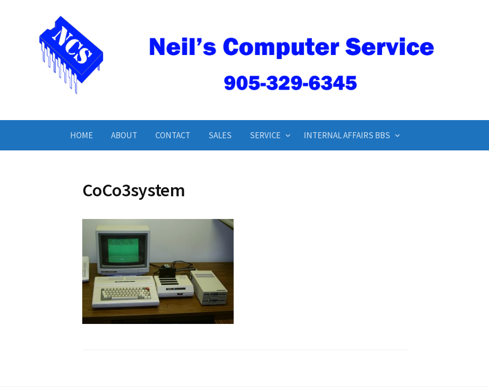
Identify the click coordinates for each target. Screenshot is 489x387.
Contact (172, 135)
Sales (220, 135)
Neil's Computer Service (244, 102)
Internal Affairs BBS (347, 135)
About (124, 135)
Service (265, 135)
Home (81, 135)
